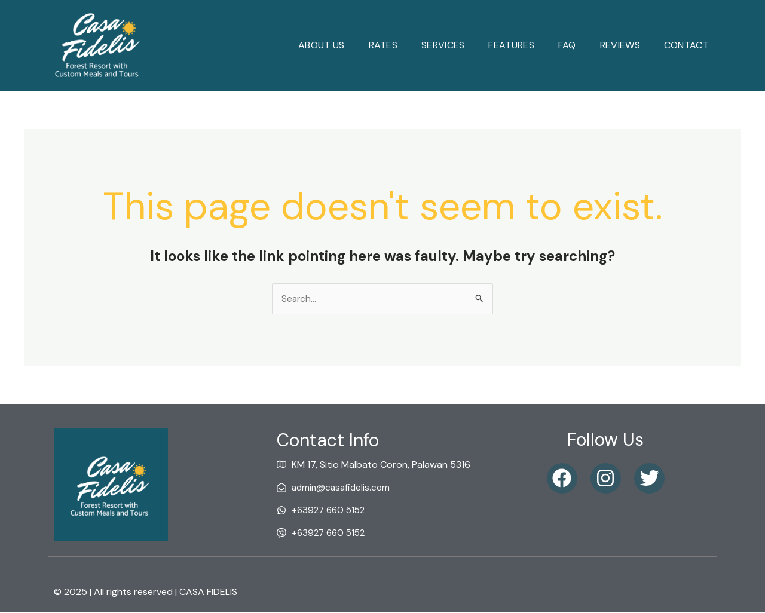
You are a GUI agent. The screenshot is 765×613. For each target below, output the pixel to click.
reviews (620, 45)
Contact (686, 45)
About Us (321, 45)
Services (442, 45)
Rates (383, 45)
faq (567, 45)
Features (511, 45)
